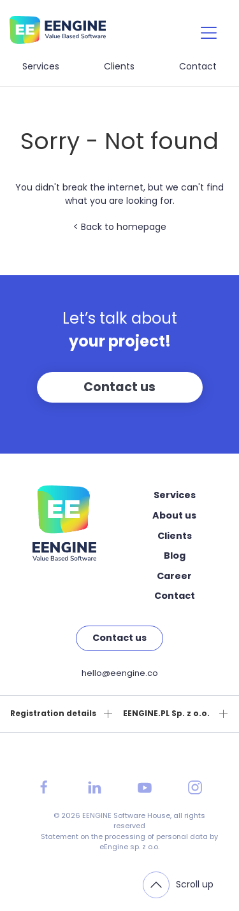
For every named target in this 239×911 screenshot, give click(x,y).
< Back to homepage (119, 226)
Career (174, 576)
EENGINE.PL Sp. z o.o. (166, 713)
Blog (174, 555)
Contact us (119, 387)
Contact (198, 66)
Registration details (53, 713)
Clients (119, 66)
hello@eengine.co (120, 673)
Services (40, 66)
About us (174, 515)
